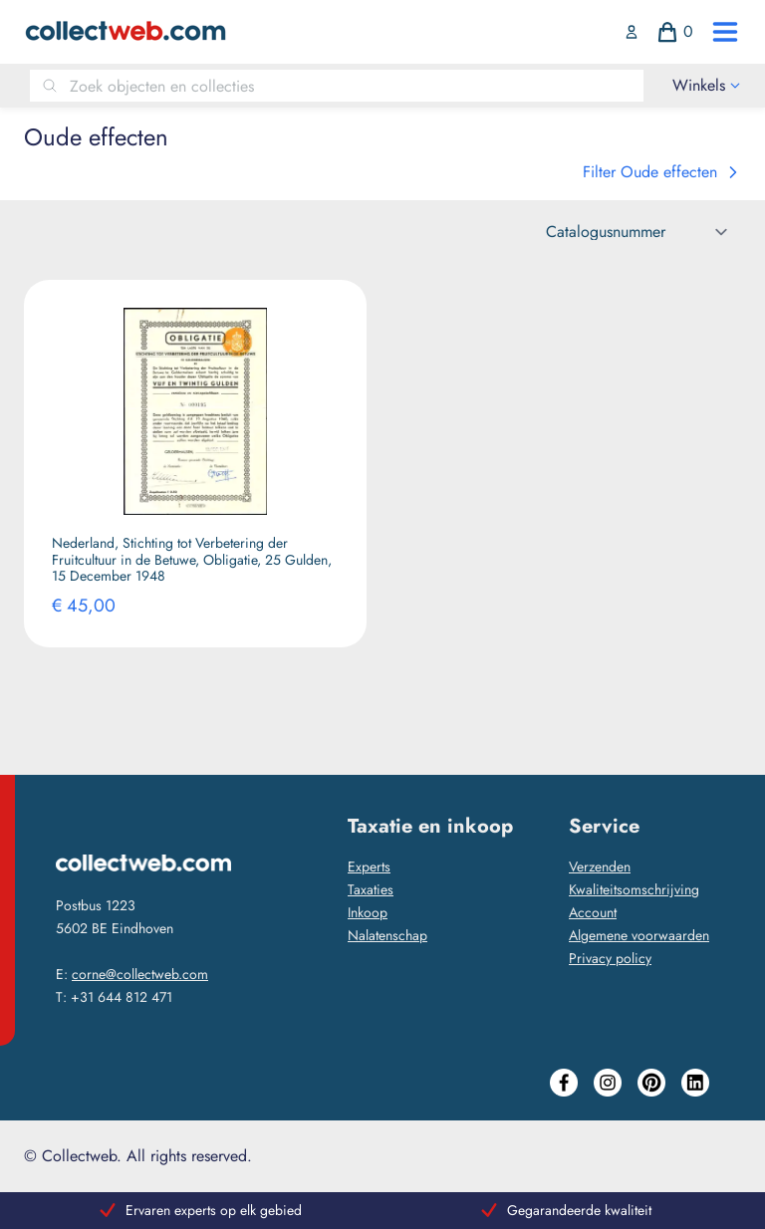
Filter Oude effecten (662, 171)
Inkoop (367, 912)
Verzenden (600, 866)
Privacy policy (610, 958)
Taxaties (370, 889)
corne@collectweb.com (140, 974)
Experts (369, 866)
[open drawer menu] (725, 32)
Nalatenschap (387, 935)
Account (593, 912)
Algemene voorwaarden (639, 935)
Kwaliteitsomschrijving (634, 889)
